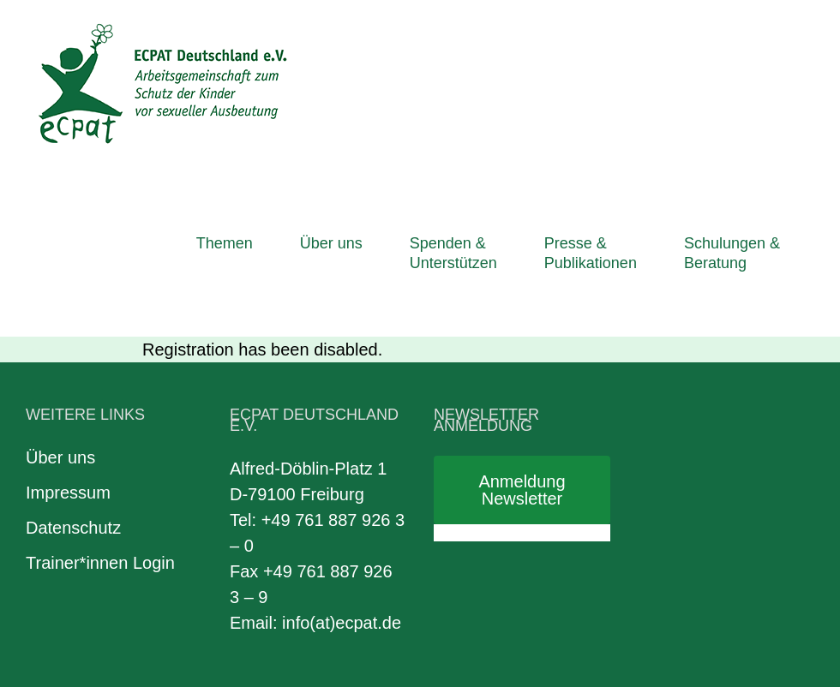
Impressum (68, 492)
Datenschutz (73, 527)
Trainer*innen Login (100, 562)
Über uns (60, 457)
